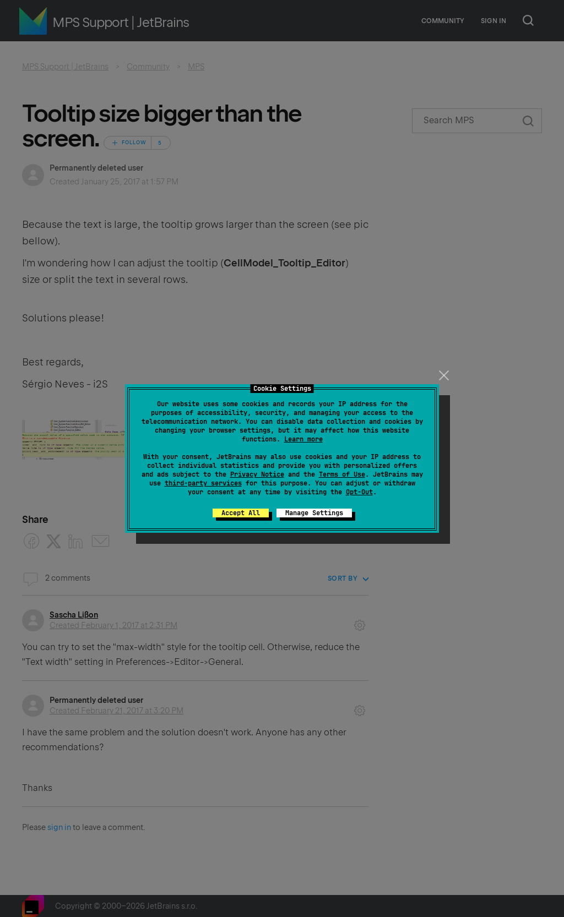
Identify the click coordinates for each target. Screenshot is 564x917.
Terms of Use (342, 474)
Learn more (303, 439)
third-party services (203, 483)
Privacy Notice (257, 474)
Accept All (240, 513)
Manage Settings (314, 513)
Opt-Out (359, 492)
